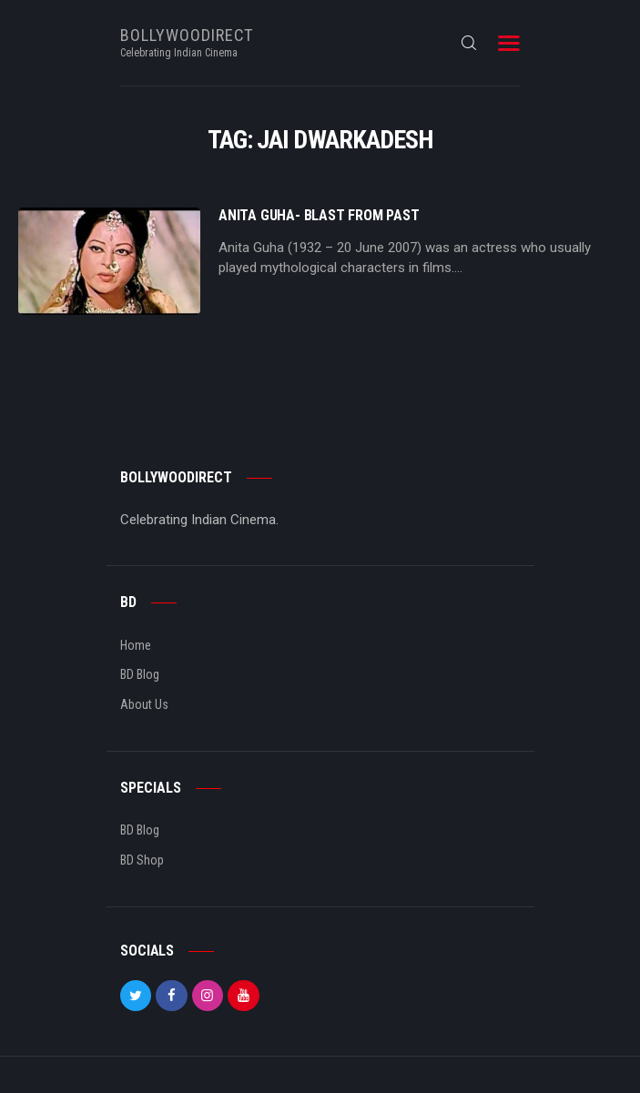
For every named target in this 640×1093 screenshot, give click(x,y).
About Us (144, 704)
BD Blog (139, 674)
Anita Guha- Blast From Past (319, 215)
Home (135, 645)
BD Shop (142, 860)
